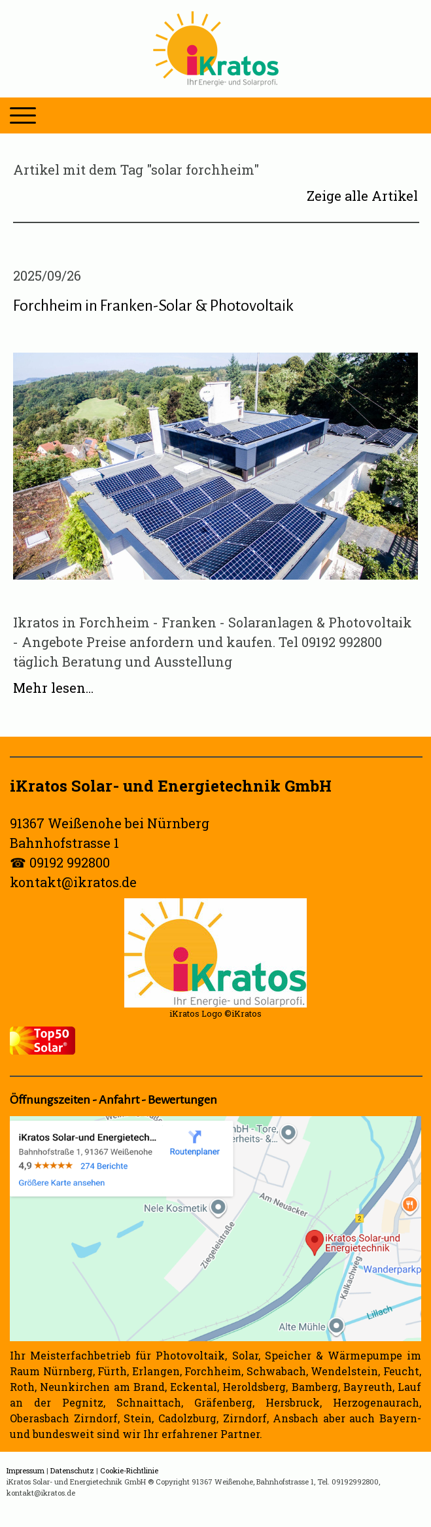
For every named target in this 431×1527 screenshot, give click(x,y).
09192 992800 (69, 862)
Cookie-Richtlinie (129, 1470)
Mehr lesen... (53, 687)
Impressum (25, 1470)
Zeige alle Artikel (362, 195)
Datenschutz (72, 1470)
